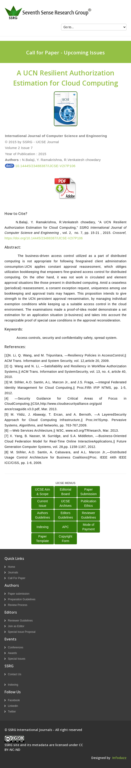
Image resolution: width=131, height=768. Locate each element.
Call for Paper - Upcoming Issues (65, 52)
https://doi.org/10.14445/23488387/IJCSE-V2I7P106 (44, 238)
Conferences (15, 647)
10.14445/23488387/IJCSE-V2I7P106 (40, 166)
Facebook (14, 700)
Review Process (17, 605)
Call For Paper (16, 578)
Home (11, 566)
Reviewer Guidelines (20, 620)
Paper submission (18, 593)
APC (65, 527)
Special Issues (16, 658)
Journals (13, 572)
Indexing (42, 527)
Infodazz (119, 758)
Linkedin (13, 705)
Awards (12, 653)
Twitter (12, 711)
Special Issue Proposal (21, 631)
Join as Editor (16, 626)
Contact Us (14, 674)
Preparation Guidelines (21, 599)
